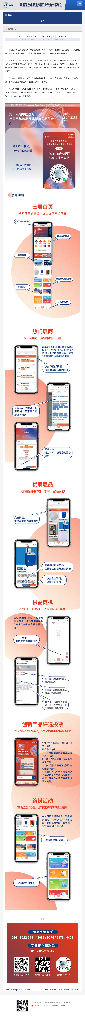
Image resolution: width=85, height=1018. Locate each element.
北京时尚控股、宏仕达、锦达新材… (65, 990)
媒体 (42, 21)
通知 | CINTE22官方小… (22, 990)
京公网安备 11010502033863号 (42, 1005)
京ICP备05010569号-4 (65, 1002)
